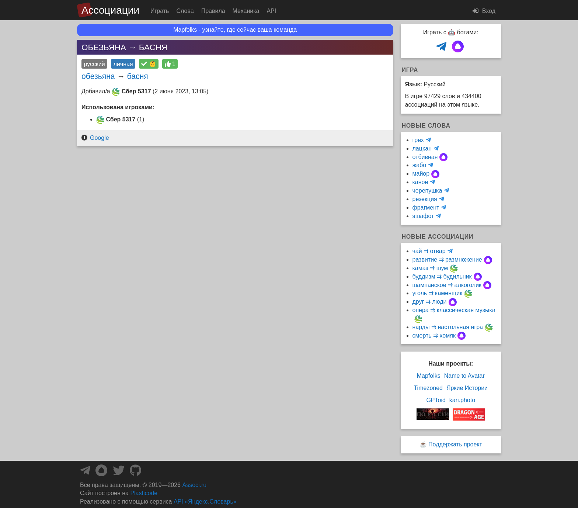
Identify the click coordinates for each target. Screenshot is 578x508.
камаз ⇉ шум (430, 268)
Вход (484, 11)
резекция (424, 199)
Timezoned (428, 388)
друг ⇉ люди (429, 301)
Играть (159, 11)
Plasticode (143, 493)
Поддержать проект (455, 444)
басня (137, 76)
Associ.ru (194, 485)
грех (418, 140)
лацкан (422, 148)
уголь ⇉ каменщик (437, 293)
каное (420, 182)
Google (99, 138)
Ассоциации (110, 10)
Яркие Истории (467, 388)
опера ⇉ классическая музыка (453, 310)
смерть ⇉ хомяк (434, 335)
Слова (185, 11)
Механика (246, 11)
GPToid (435, 400)
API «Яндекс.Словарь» (205, 501)
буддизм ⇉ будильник (442, 276)
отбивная (425, 157)
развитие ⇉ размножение (447, 259)
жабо (419, 165)
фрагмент (425, 207)
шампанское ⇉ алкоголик (447, 285)
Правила (213, 11)
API (271, 11)
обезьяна (98, 76)
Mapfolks (429, 376)
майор (421, 173)
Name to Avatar (464, 376)
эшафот (423, 216)
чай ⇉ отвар (429, 251)
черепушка (427, 190)
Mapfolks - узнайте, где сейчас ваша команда (235, 30)
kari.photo (462, 400)
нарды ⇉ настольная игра (447, 327)
